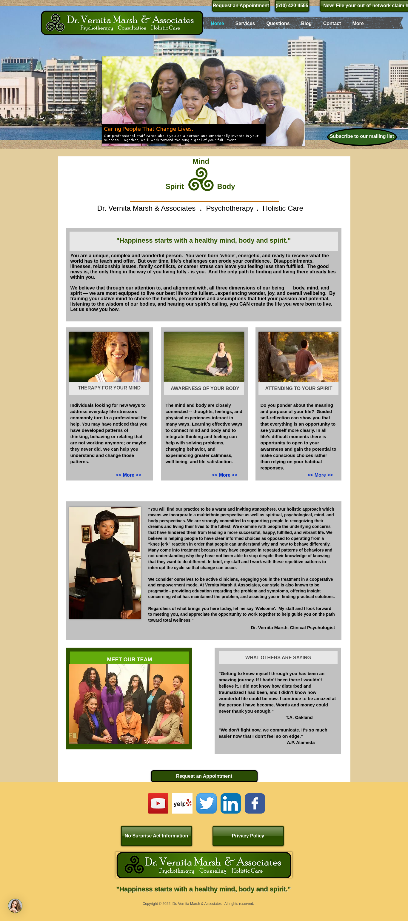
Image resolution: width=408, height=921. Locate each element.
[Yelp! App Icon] (182, 803)
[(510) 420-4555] (292, 6)
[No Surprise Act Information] (156, 836)
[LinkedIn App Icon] (231, 803)
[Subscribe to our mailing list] (362, 137)
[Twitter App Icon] (206, 803)
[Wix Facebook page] (255, 803)
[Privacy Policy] (248, 836)
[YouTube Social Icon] (158, 803)
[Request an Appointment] (241, 6)
